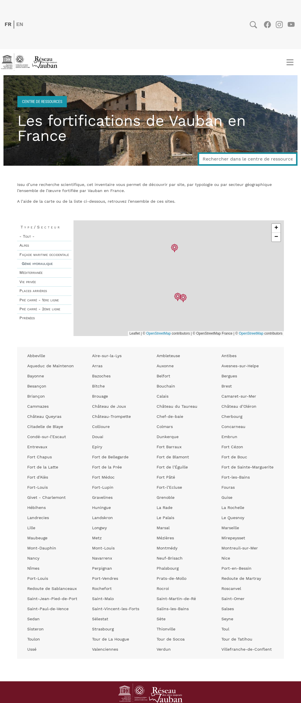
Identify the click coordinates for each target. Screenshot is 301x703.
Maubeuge (37, 538)
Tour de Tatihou (236, 639)
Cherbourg (231, 417)
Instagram (279, 24)
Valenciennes (105, 649)
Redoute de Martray (241, 579)
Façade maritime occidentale (44, 255)
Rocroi (163, 589)
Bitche (98, 386)
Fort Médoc (103, 477)
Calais (162, 396)
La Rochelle (232, 508)
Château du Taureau (177, 407)
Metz (97, 538)
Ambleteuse (168, 356)
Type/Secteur (41, 227)
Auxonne (165, 366)
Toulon (33, 639)
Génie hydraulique (37, 264)
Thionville (166, 629)
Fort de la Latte (42, 467)
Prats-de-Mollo (171, 579)
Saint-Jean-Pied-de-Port (52, 599)
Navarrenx (102, 558)
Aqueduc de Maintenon (50, 366)
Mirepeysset (233, 538)
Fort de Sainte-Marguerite (247, 467)
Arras (97, 366)
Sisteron (35, 629)
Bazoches (101, 376)
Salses (227, 609)
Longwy (99, 528)
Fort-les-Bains (235, 477)
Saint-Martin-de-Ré (176, 599)
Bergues (229, 376)
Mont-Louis (103, 548)
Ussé (31, 649)
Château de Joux (109, 407)
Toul (225, 629)
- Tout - (26, 237)
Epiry (97, 447)
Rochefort (102, 589)
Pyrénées (27, 318)
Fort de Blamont (173, 457)
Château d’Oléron (238, 407)
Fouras (228, 488)
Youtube (291, 24)
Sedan (33, 619)
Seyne (227, 619)
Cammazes (38, 407)
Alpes (24, 245)
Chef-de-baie (170, 417)
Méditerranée (31, 273)
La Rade (164, 508)
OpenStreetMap (158, 333)
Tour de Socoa (171, 639)
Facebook (267, 24)
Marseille (230, 528)
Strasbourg (103, 629)
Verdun (164, 649)
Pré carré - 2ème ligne (39, 309)
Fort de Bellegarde (110, 457)
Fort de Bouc (234, 457)
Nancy (33, 558)
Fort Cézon (232, 447)
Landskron (102, 518)
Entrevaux (37, 447)
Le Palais (165, 518)
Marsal (163, 528)
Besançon (36, 386)
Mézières (165, 538)
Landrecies (38, 518)
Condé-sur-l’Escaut (46, 437)
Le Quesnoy (232, 518)
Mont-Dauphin (41, 548)
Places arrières (33, 291)
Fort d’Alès (37, 477)
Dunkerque (168, 437)
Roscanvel (231, 589)
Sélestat (100, 619)
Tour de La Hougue (110, 639)
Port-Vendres (105, 579)
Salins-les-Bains (173, 609)
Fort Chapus (39, 457)
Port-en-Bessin (236, 569)
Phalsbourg (168, 569)
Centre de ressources (42, 101)
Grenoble (166, 498)
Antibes (228, 356)
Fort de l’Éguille (172, 467)
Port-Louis (37, 579)
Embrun (229, 437)
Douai (97, 437)
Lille (31, 528)
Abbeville (36, 356)
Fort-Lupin (102, 488)
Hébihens (36, 508)
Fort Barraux (169, 447)
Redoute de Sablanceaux (52, 589)
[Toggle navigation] (290, 62)
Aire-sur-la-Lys (107, 356)
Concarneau (233, 427)
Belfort (163, 376)
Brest (226, 386)
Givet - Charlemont (46, 498)
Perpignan (102, 569)
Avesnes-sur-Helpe (240, 366)
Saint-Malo (103, 599)
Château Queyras (44, 417)
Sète (161, 619)
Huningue (101, 508)
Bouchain (166, 386)
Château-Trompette (111, 417)
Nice (225, 558)
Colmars (165, 427)
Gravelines (102, 498)
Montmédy (167, 548)
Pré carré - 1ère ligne (39, 300)
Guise (226, 498)
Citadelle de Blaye (45, 427)
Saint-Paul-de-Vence (48, 609)
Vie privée (27, 282)
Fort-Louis (37, 488)
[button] (177, 297)
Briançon (36, 396)
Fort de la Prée (107, 467)
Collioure (101, 427)
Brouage (100, 396)
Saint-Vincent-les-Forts (115, 609)
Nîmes (33, 569)
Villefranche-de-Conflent (246, 649)
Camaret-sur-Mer (238, 396)
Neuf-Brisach (170, 558)
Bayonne (35, 376)
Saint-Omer (233, 599)
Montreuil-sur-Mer (239, 548)
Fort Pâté (166, 477)
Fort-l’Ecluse (169, 488)
